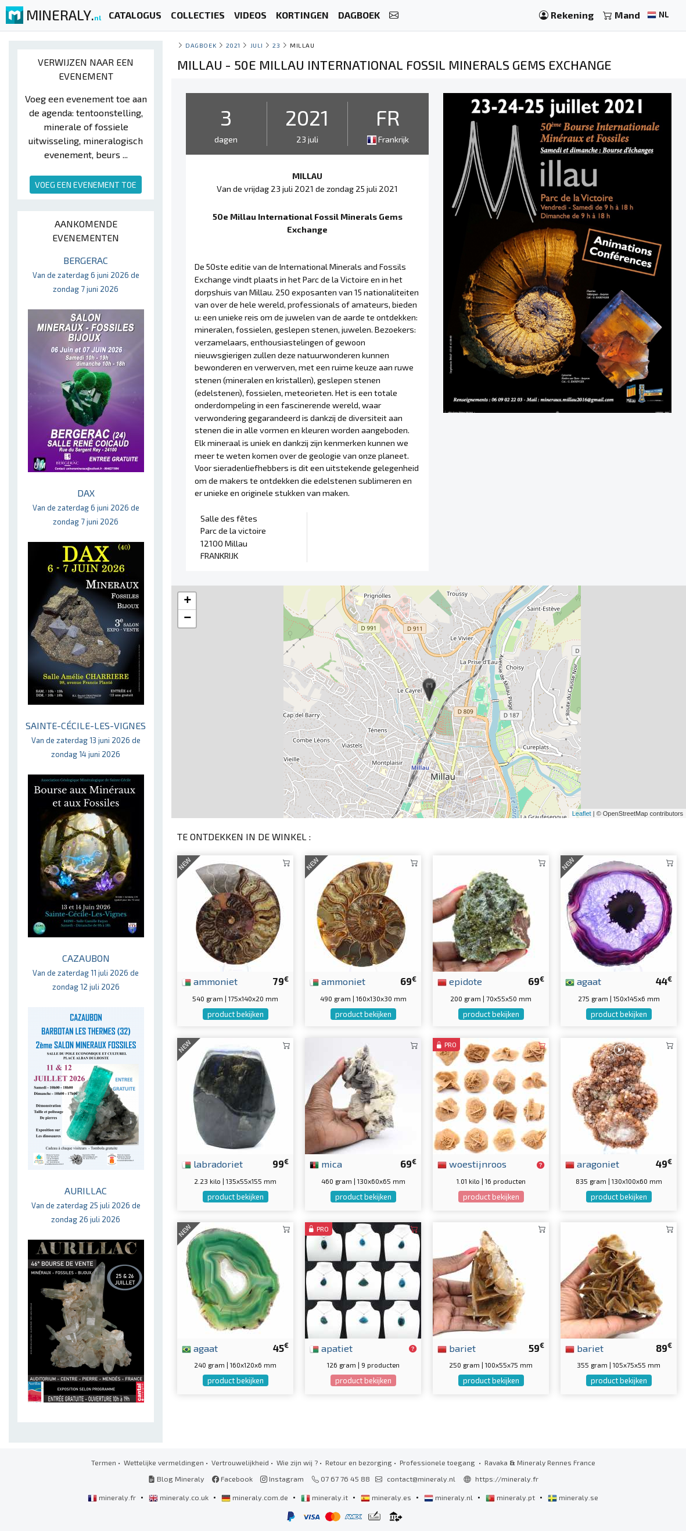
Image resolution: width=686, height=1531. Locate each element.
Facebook (232, 1479)
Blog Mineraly (176, 1479)
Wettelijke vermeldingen (164, 1462)
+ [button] (187, 601)
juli (256, 45)
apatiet (331, 1348)
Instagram (282, 1479)
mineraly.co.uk (179, 1497)
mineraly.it (325, 1497)
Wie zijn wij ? (297, 1462)
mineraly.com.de (255, 1497)
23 (276, 45)
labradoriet (212, 1163)
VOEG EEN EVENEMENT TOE (86, 185)
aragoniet (592, 1163)
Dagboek (200, 45)
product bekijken (235, 1014)
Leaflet (581, 813)
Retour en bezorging (358, 1462)
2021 (233, 45)
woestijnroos (472, 1163)
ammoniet (210, 981)
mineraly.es (387, 1497)
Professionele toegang (438, 1462)
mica (326, 1163)
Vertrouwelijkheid (240, 1462)
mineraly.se (573, 1497)
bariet (456, 1348)
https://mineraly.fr (506, 1479)
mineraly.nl (449, 1497)
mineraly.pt (511, 1497)
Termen (103, 1462)
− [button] (187, 618)
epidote (459, 981)
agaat (583, 981)
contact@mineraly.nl (421, 1479)
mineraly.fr (113, 1497)
